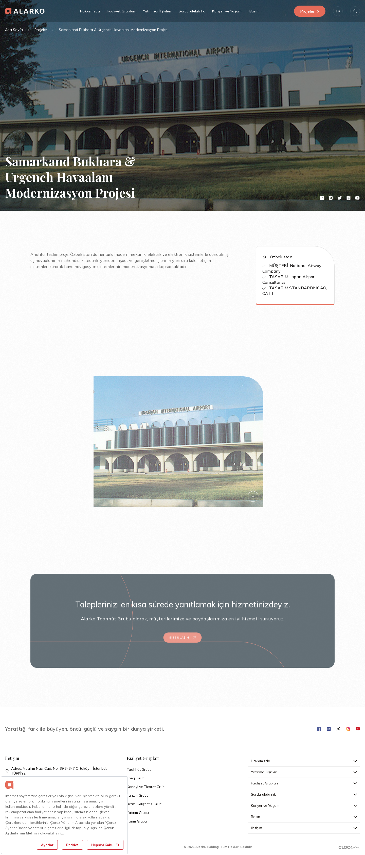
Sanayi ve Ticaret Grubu (147, 786)
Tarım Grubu (137, 821)
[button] (338, 11)
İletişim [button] (304, 828)
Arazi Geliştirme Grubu (145, 804)
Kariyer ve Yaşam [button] (227, 11)
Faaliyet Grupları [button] (121, 11)
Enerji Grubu (137, 778)
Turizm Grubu (138, 795)
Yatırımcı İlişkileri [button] (157, 11)
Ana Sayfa (14, 29)
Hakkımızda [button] (90, 11)
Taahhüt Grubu (139, 769)
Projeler (309, 11)
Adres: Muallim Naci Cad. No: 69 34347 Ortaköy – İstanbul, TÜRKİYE (56, 771)
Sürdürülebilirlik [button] (192, 11)
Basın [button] (254, 11)
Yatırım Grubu (138, 812)
